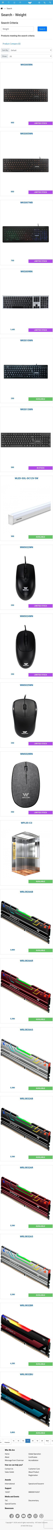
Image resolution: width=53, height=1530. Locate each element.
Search (9, 8)
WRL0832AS (26, 1236)
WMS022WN (26, 547)
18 (32, 1441)
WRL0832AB (26, 1098)
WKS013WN (26, 409)
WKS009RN (27, 271)
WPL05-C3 (26, 822)
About (7, 1457)
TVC (6, 1500)
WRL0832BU (26, 1374)
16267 (7, 1492)
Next (47, 1441)
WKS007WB (26, 202)
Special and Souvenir (36, 1483)
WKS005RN (27, 64)
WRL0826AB (26, 891)
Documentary (33, 1500)
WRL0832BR (26, 1305)
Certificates (32, 1457)
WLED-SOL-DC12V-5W (26, 478)
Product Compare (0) (11, 43)
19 (37, 1441)
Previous (7, 1441)
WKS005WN (26, 133)
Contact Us (9, 1468)
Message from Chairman (14, 1460)
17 (28, 1441)
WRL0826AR (26, 960)
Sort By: (5, 50)
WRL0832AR (26, 1167)
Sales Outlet (9, 1472)
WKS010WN (26, 340)
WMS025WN (26, 685)
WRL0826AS (26, 1029)
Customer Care (34, 1468)
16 (23, 1441)
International (10, 1483)
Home (7, 1453)
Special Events (10, 1503)
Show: (4, 56)
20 (42, 1441)
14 (13, 1441)
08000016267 (34, 1492)
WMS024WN (26, 616)
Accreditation (33, 1460)
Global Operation (34, 1453)
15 (18, 1441)
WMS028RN (26, 754)
